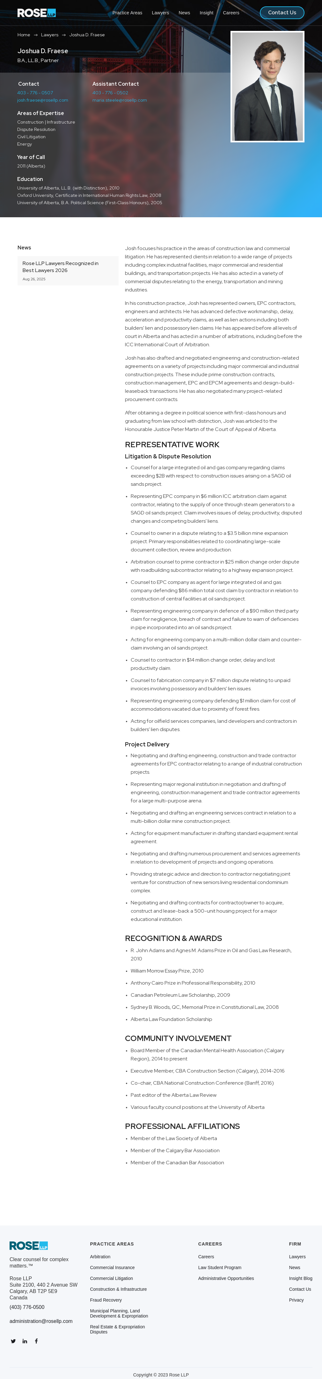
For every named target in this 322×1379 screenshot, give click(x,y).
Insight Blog (300, 1278)
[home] (37, 13)
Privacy (296, 1300)
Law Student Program (219, 1267)
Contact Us (282, 13)
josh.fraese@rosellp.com (42, 100)
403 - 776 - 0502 (110, 93)
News (184, 12)
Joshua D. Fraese (87, 35)
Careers (231, 12)
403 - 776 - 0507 (35, 93)
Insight (206, 12)
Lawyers (160, 12)
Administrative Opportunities (226, 1278)
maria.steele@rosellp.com (119, 100)
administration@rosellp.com (41, 1321)
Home (24, 35)
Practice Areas (128, 12)
